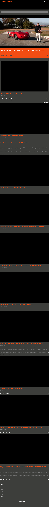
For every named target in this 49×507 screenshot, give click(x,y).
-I (2, 496)
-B (2, 484)
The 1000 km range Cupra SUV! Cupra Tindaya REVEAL (16, 304)
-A (2, 482)
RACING (3, 6)
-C (2, 486)
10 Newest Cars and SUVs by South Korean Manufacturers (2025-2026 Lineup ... (23, 226)
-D (2, 487)
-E (2, 489)
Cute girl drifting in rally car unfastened (11, 135)
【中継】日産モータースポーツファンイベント (14, 187)
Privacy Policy (21, 503)
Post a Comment (8, 55)
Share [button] (2, 55)
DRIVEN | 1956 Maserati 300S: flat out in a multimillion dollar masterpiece (22, 50)
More (46, 55)
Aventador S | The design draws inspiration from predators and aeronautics (21, 343)
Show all (45, 11)
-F (2, 491)
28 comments (6, 193)
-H (2, 494)
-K (2, 498)
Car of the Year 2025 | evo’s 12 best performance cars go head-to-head (20, 265)
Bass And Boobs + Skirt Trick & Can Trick (12, 388)
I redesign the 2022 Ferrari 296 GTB (11, 93)
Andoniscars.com (7, 2)
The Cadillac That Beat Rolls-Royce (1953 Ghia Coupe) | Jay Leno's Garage (21, 427)
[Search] (44, 2)
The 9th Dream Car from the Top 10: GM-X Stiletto (14, 142)
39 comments (6, 393)
